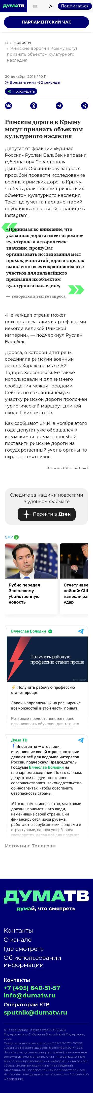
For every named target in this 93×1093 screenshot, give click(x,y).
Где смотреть (24, 948)
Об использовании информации (32, 961)
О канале (17, 939)
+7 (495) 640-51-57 (32, 987)
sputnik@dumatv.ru (35, 1012)
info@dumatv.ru (30, 995)
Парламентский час (46, 22)
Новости (22, 42)
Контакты (18, 930)
